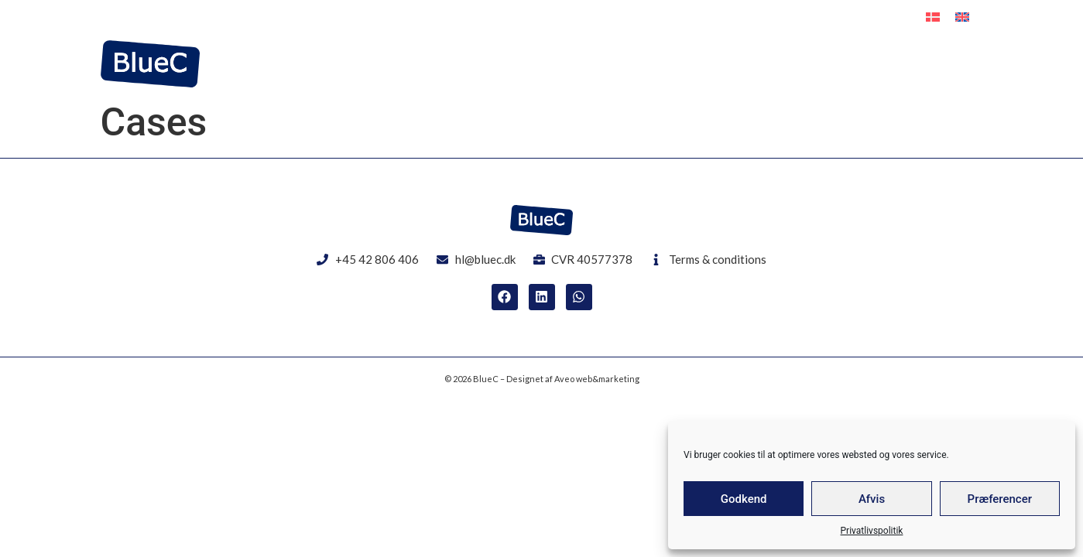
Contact (957, 64)
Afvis (872, 499)
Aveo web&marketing (596, 379)
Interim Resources (736, 64)
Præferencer (1000, 499)
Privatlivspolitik (872, 530)
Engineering (532, 64)
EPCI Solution (862, 64)
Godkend (744, 499)
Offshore (624, 64)
